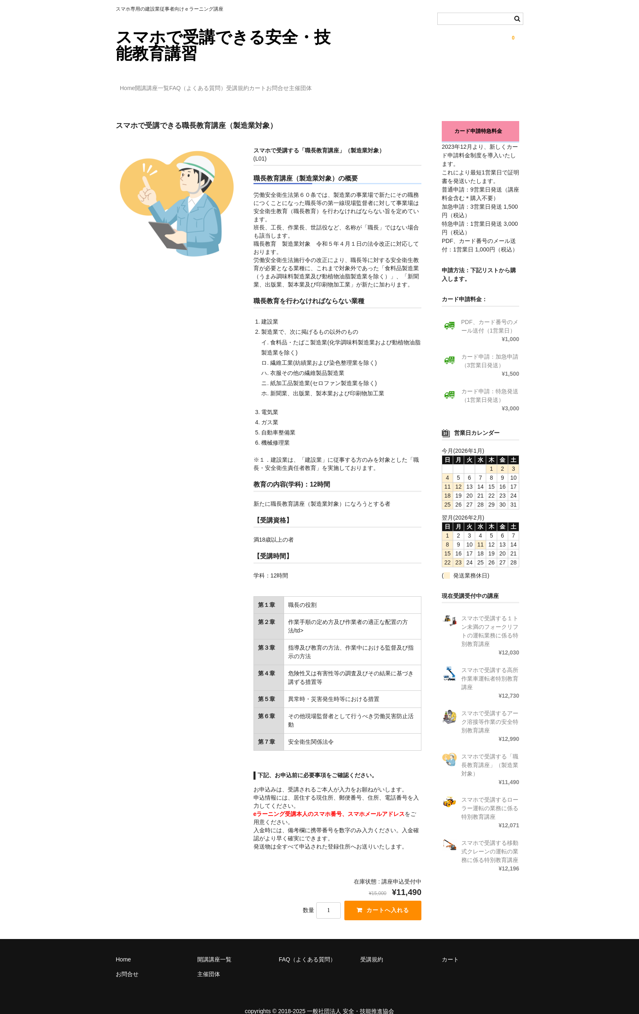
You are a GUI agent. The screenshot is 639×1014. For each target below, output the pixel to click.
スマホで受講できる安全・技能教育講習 (223, 45)
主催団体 (405, 84)
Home (131, 84)
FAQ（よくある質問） (235, 84)
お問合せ (365, 84)
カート (328, 84)
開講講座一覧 (173, 84)
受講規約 (292, 84)
